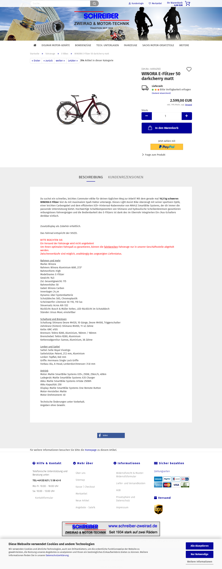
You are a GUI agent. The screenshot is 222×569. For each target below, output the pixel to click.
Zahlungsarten (162, 471)
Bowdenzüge (83, 45)
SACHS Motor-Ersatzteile (158, 45)
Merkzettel (155, 3)
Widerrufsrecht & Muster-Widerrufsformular (130, 475)
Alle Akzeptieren (200, 545)
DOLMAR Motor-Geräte (56, 45)
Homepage (91, 450)
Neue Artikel (82, 500)
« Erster (36, 60)
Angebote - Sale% (85, 507)
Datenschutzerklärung (57, 555)
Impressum (122, 507)
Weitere (184, 45)
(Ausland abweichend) (161, 93)
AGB (118, 490)
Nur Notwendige (199, 554)
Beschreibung (91, 177)
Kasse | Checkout (85, 486)
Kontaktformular (44, 497)
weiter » (60, 60)
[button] (111, 435)
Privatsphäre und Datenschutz (125, 499)
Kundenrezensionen (125, 177)
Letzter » (73, 60)
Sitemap (80, 479)
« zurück (48, 60)
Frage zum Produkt (155, 154)
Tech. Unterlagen (107, 45)
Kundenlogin (136, 3)
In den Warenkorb (162, 127)
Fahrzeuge (130, 45)
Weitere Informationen (199, 561)
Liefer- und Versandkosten (130, 483)
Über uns (80, 473)
